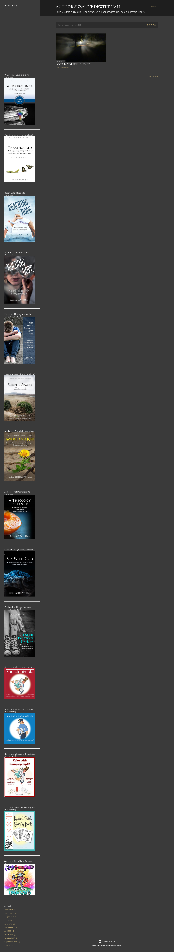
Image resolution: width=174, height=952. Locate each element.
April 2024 (9, 931)
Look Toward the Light (73, 64)
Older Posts (152, 77)
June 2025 (9, 924)
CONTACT (66, 12)
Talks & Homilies (79, 12)
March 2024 (10, 935)
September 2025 (12, 913)
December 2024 (12, 928)
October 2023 (10, 938)
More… (141, 12)
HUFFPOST (132, 12)
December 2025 (11, 910)
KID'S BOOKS (121, 12)
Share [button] (57, 67)
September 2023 (12, 942)
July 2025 (9, 920)
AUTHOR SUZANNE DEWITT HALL (88, 6)
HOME (58, 12)
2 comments (65, 67)
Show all (151, 25)
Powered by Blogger (107, 941)
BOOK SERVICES (108, 12)
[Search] (154, 6)
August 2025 (10, 917)
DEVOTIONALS (94, 12)
